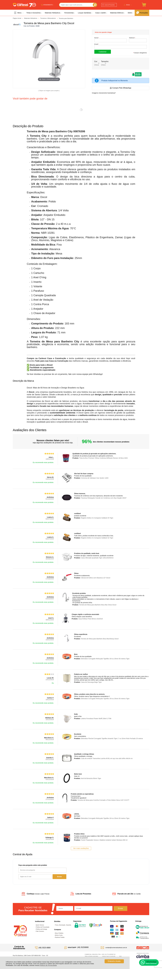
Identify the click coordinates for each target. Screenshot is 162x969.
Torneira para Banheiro (66, 18)
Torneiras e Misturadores (48, 18)
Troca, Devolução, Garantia (63, 925)
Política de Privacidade (48, 965)
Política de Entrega (41, 929)
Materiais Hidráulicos (31, 18)
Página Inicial (17, 18)
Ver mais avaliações (81, 848)
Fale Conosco (40, 931)
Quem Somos (40, 925)
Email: (96, 44)
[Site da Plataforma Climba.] (142, 956)
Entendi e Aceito (114, 961)
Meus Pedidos (59, 933)
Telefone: (132, 38)
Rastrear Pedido (60, 937)
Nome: (96, 38)
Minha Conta (58, 935)
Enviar (59, 877)
